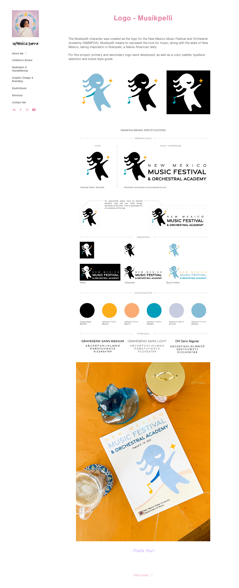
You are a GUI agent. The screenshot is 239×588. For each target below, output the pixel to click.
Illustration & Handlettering (20, 69)
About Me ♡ (19, 53)
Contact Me (19, 102)
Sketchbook (19, 88)
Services (17, 95)
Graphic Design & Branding (22, 79)
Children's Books (22, 60)
